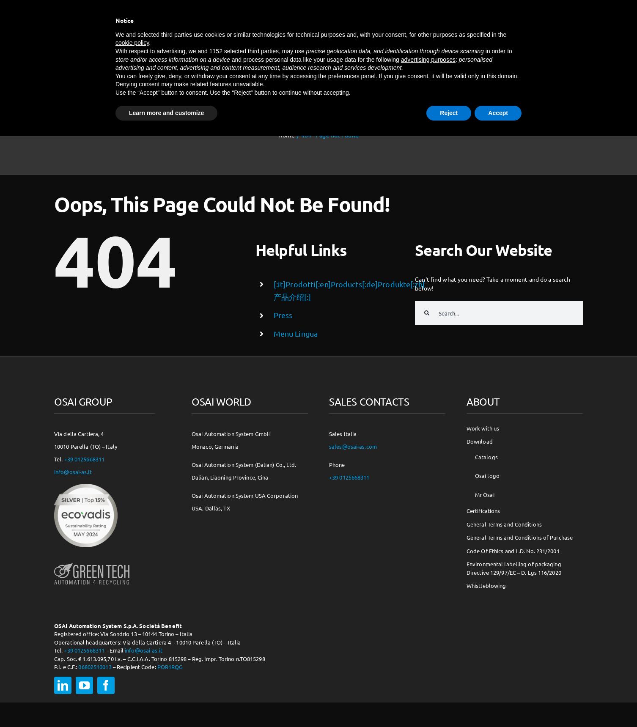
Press (283, 314)
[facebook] (106, 685)
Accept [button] (498, 113)
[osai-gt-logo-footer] (91, 563)
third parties (263, 51)
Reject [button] (449, 113)
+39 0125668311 (84, 459)
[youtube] (84, 685)
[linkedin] (62, 685)
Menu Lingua (296, 333)
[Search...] (499, 313)
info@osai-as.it (73, 471)
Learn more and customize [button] (166, 113)
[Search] (427, 313)
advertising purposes (428, 59)
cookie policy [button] (132, 42)
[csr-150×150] (86, 487)
